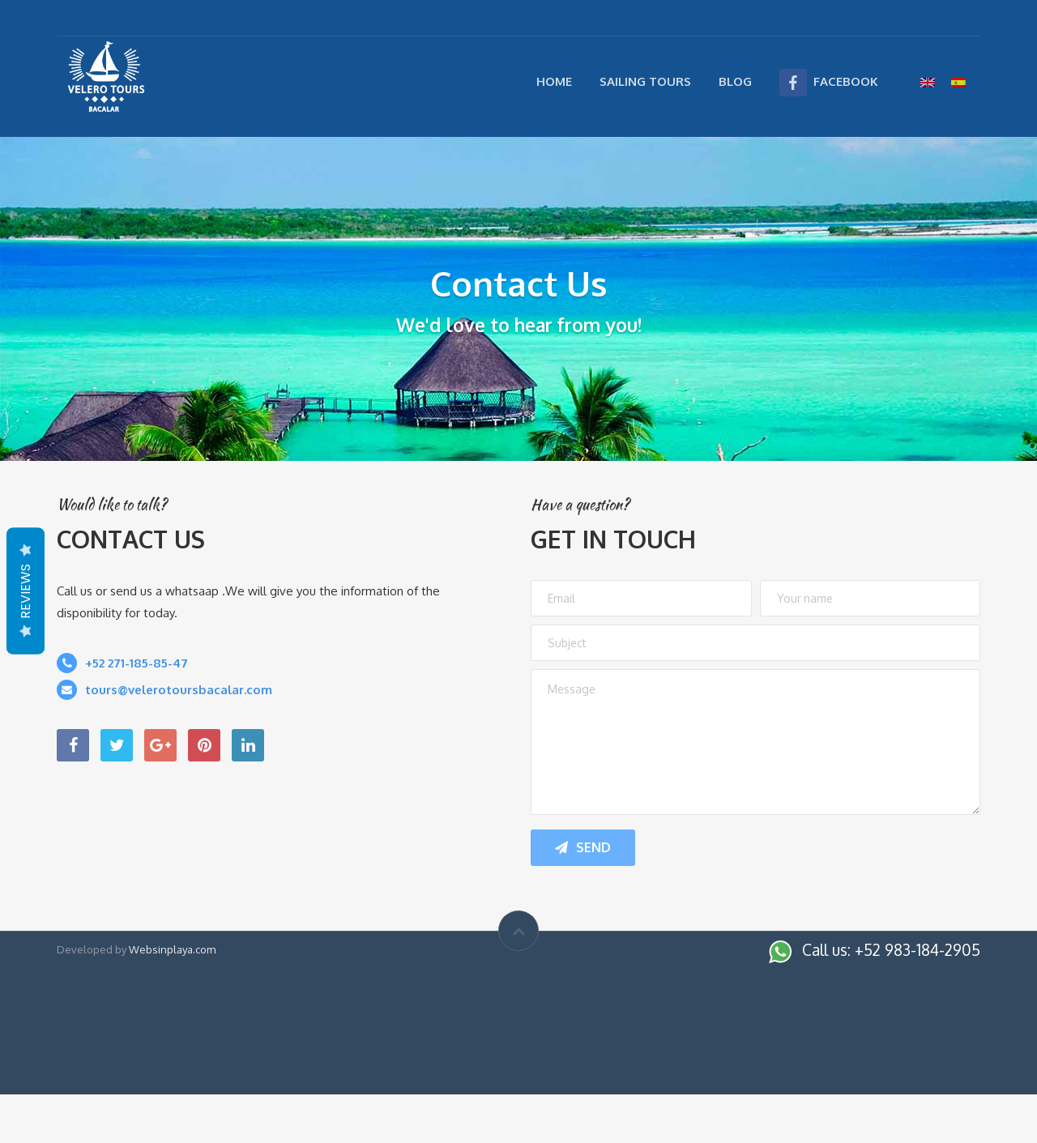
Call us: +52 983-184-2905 (891, 949)
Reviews (25, 591)
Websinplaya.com (172, 949)
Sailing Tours (645, 81)
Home (554, 81)
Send (583, 847)
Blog (735, 81)
